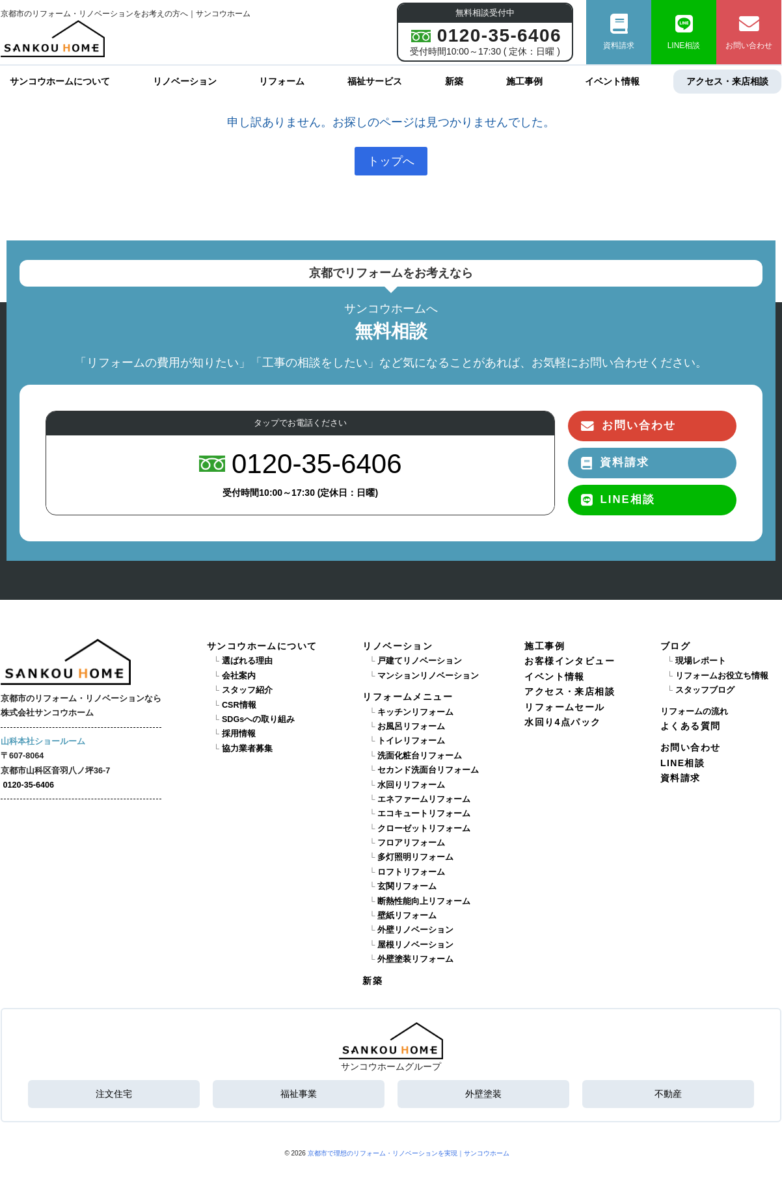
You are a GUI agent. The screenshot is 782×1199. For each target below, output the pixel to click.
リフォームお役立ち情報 (721, 675)
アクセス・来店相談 (727, 81)
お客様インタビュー (569, 661)
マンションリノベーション (428, 675)
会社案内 (239, 675)
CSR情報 (239, 704)
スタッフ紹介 (247, 690)
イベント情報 (612, 81)
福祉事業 (298, 1094)
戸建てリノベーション (419, 660)
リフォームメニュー (407, 696)
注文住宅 (114, 1094)
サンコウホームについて (60, 81)
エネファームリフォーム (423, 799)
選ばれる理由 (247, 660)
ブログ (675, 646)
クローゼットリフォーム (423, 827)
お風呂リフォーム (411, 726)
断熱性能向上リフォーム (423, 900)
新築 (454, 81)
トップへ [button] (391, 160)
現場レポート (700, 660)
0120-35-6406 (28, 785)
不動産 (668, 1094)
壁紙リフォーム (407, 915)
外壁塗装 (483, 1094)
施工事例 (524, 81)
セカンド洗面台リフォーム (428, 770)
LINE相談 (684, 32)
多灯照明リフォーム (415, 857)
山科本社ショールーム (43, 741)
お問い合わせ (748, 32)
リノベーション (185, 81)
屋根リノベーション (415, 944)
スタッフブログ (705, 690)
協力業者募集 (247, 748)
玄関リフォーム (407, 886)
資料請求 (618, 32)
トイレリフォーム (411, 740)
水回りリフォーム (411, 784)
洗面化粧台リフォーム (419, 755)
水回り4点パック (562, 722)
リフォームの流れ (694, 711)
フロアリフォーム (411, 842)
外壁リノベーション (415, 930)
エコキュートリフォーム (423, 813)
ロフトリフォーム (411, 872)
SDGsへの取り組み (258, 719)
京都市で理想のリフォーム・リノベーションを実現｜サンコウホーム (408, 1152)
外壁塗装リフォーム (415, 959)
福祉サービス (374, 81)
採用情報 (239, 733)
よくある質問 (690, 726)
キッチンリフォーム (415, 711)
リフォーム (281, 81)
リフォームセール (564, 706)
